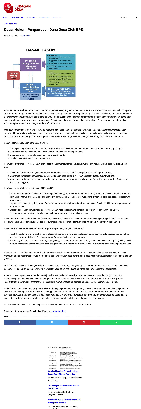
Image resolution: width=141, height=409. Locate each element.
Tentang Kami (100, 403)
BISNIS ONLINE (18, 14)
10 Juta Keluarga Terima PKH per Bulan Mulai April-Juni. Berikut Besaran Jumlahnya (117, 148)
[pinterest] (60, 382)
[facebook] (118, 5)
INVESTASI (58, 14)
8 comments (25, 33)
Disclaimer (69, 403)
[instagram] (134, 5)
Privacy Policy (58, 403)
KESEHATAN (45, 14)
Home (6, 14)
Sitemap (78, 403)
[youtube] (129, 5)
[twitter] (123, 5)
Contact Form (88, 403)
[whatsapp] (82, 382)
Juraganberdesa (58, 371)
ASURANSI (33, 14)
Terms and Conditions (43, 403)
